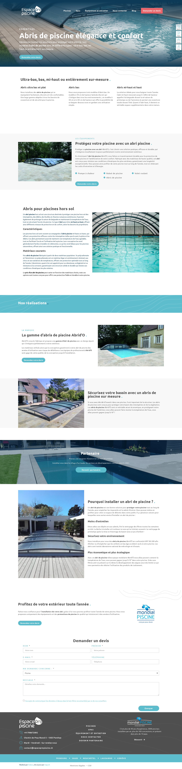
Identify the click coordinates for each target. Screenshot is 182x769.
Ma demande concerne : (38, 669)
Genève (121, 758)
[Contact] (178, 39)
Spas (78, 10)
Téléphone (98, 657)
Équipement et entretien (96, 10)
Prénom (97, 646)
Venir (178, 49)
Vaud (75, 758)
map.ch (47, 765)
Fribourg (61, 758)
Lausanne (106, 758)
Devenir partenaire (91, 740)
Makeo (30, 765)
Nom (26, 646)
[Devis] (178, 33)
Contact (179, 42)
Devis (178, 36)
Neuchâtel (89, 758)
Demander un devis (152, 10)
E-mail (27, 657)
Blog (134, 10)
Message (28, 680)
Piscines (67, 10)
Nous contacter (120, 10)
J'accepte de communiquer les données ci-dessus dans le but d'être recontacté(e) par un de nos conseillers (65, 701)
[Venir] (178, 46)
